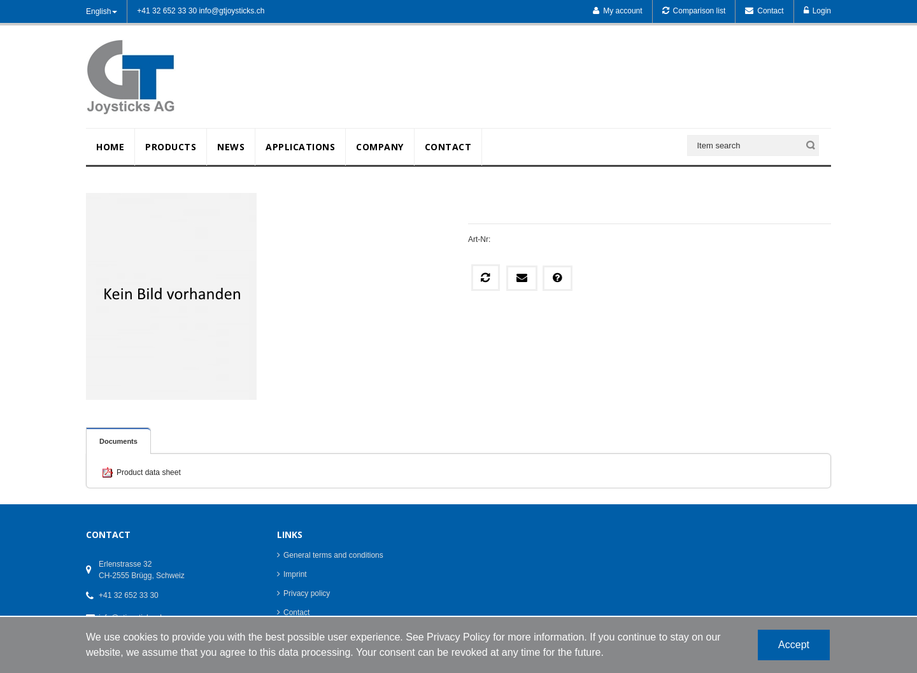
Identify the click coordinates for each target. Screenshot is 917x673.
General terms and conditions (333, 555)
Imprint (295, 574)
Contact (296, 612)
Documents (118, 441)
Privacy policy (306, 593)
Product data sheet (149, 472)
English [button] (101, 11)
